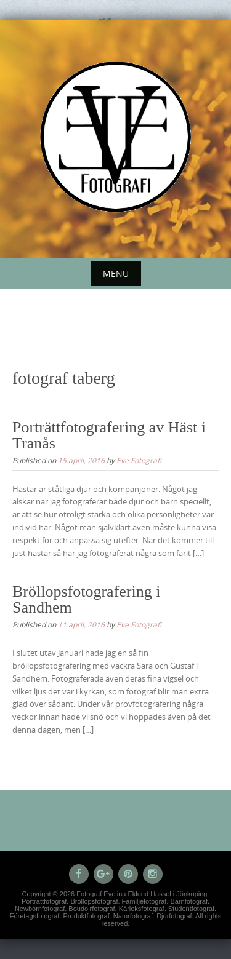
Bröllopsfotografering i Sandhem (86, 599)
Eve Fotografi (138, 460)
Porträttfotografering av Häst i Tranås (109, 435)
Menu (116, 273)
